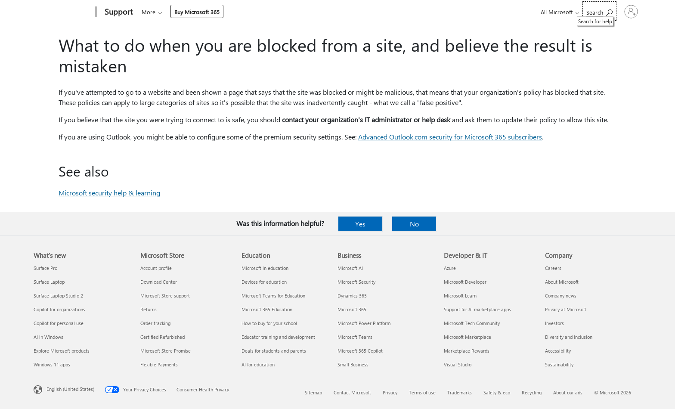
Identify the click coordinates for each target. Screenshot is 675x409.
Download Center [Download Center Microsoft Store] (158, 282)
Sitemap (313, 392)
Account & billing (305, 11)
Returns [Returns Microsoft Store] (148, 309)
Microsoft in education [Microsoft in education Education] (265, 268)
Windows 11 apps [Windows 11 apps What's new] (52, 364)
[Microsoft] (63, 12)
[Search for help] (576, 11)
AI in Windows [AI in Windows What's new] (48, 337)
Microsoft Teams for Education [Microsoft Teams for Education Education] (273, 295)
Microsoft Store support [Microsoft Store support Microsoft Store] (165, 295)
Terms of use (422, 392)
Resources (355, 11)
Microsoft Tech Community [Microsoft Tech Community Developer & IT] (472, 323)
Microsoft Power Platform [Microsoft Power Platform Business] (364, 323)
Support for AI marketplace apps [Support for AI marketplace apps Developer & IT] (477, 309)
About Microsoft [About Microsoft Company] (562, 282)
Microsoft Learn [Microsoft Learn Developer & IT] (460, 295)
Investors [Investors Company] (554, 323)
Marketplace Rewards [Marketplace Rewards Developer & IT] (466, 350)
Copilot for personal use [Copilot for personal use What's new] (59, 323)
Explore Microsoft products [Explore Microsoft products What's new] (62, 350)
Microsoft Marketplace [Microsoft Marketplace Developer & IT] (467, 337)
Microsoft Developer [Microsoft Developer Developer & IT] (465, 282)
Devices (257, 11)
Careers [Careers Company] (553, 268)
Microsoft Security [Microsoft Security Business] (356, 282)
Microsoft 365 (157, 11)
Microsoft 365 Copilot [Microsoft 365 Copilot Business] (360, 350)
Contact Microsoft (352, 392)
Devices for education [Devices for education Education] (264, 282)
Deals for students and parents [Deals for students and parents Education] (274, 350)
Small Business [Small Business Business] (353, 364)
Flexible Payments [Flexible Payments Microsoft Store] (159, 364)
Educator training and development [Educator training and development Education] (278, 337)
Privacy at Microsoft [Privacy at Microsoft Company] (565, 309)
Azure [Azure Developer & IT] (450, 268)
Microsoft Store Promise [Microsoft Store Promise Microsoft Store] (165, 350)
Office (191, 11)
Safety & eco (496, 392)
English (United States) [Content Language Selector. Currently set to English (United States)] (70, 389)
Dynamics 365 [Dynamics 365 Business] (352, 295)
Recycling (532, 392)
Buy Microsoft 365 (410, 11)
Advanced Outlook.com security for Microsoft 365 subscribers (450, 136)
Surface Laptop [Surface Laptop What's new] (49, 282)
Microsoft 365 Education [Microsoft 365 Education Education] (267, 309)
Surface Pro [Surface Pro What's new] (45, 268)
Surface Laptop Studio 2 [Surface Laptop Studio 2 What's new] (58, 295)
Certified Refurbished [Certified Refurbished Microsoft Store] (162, 337)
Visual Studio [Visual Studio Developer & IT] (457, 364)
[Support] (117, 12)
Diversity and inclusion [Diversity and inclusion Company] (568, 337)
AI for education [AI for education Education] (258, 364)
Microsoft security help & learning (109, 192)
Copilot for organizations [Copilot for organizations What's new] (59, 309)
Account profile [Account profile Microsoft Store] (156, 268)
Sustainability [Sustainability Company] (559, 364)
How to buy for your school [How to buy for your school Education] (269, 323)
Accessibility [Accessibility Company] (558, 350)
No (414, 223)
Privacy (390, 392)
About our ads (567, 392)
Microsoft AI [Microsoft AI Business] (350, 268)
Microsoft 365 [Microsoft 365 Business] (352, 309)
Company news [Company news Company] (560, 295)
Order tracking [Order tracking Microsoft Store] (155, 323)
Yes (360, 223)
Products (221, 11)
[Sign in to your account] (619, 11)
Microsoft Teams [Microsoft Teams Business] (355, 337)
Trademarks (459, 392)
